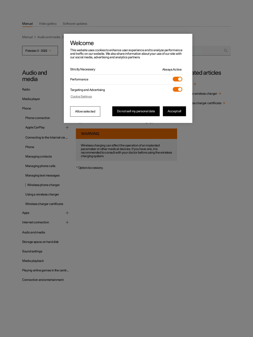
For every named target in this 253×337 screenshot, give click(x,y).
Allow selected (85, 111)
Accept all (174, 111)
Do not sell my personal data (136, 111)
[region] (128, 78)
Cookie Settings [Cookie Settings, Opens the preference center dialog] (81, 96)
